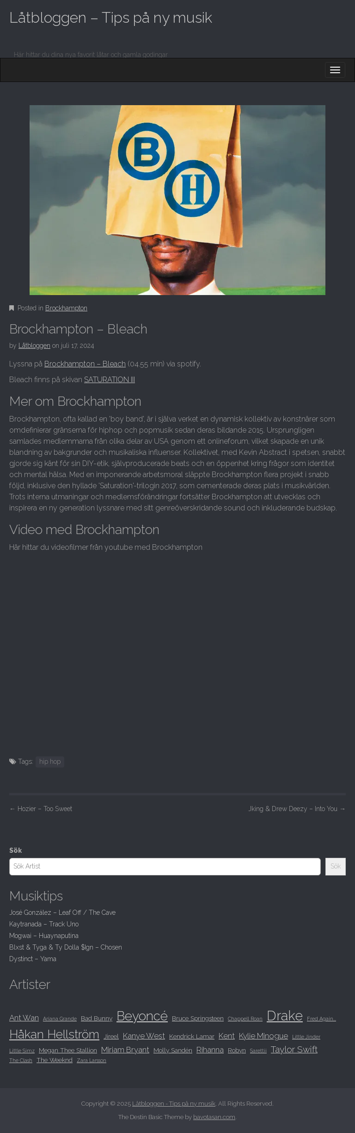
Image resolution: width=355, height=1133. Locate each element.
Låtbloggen (34, 345)
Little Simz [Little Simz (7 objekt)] (22, 1050)
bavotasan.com (214, 1117)
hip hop (50, 761)
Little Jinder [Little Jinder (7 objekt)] (306, 1036)
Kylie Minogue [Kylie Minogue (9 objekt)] (263, 1035)
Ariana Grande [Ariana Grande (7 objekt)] (60, 1018)
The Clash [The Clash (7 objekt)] (20, 1060)
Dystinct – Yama (32, 959)
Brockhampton (66, 308)
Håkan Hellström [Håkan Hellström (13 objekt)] (54, 1034)
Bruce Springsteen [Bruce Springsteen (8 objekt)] (198, 1018)
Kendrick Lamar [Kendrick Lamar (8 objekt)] (191, 1036)
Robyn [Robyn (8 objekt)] (237, 1050)
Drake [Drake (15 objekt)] (285, 1015)
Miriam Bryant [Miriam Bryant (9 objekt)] (125, 1049)
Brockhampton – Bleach (85, 363)
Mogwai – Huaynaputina (44, 935)
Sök (15, 850)
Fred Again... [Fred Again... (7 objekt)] (321, 1018)
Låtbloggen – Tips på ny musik (110, 17)
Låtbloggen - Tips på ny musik (173, 1103)
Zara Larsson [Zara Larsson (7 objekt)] (91, 1060)
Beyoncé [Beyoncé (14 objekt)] (142, 1016)
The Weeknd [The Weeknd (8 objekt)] (55, 1060)
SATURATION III (109, 379)
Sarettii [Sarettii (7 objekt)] (258, 1050)
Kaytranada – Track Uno (44, 924)
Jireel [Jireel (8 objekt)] (111, 1036)
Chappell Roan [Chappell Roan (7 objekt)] (245, 1018)
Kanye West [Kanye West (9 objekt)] (144, 1035)
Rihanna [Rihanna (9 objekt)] (210, 1049)
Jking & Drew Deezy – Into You (297, 808)
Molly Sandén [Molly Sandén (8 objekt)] (172, 1050)
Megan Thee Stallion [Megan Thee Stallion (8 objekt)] (68, 1050)
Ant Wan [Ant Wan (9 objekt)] (24, 1017)
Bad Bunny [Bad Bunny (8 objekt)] (96, 1018)
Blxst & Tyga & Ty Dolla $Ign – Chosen (65, 947)
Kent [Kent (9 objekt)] (227, 1035)
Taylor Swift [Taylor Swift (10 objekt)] (294, 1049)
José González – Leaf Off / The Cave (62, 912)
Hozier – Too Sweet (40, 808)
